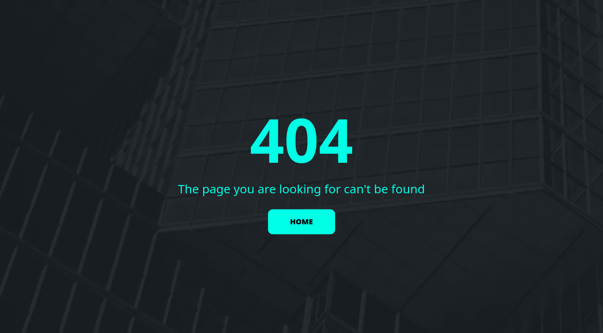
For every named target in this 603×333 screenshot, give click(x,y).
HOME (301, 222)
